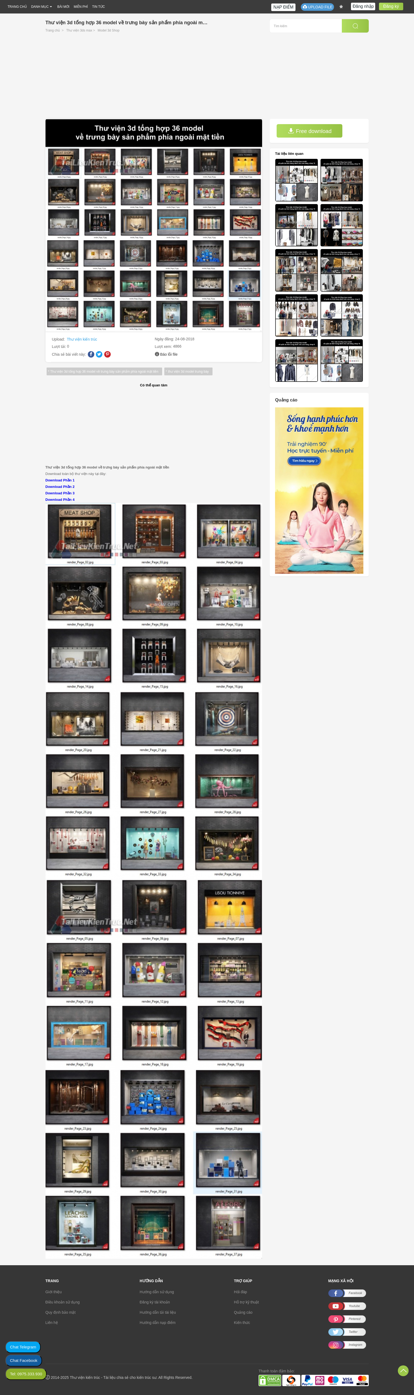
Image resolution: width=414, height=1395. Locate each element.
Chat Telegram (23, 1347)
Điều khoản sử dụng (63, 1302)
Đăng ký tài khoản (155, 1302)
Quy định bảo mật (61, 1312)
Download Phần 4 (60, 500)
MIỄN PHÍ (81, 7)
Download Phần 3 (60, 493)
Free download (310, 131)
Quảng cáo (243, 1312)
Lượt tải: (59, 346)
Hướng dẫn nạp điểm (158, 1322)
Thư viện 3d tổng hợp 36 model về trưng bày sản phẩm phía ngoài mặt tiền (104, 371)
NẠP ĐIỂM (283, 7)
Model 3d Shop (109, 30)
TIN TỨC (98, 7)
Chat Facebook (23, 1360)
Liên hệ (52, 1322)
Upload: (59, 339)
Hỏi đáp (240, 1292)
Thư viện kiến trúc (82, 339)
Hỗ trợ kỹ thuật (246, 1302)
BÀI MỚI (63, 7)
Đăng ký (391, 6)
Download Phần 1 (60, 480)
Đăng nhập (363, 6)
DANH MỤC (40, 7)
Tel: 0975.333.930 (26, 1374)
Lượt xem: (164, 346)
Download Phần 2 (60, 487)
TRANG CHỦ (17, 7)
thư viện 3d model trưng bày (188, 371)
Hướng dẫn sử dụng (157, 1292)
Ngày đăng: (165, 339)
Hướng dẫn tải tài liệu (158, 1312)
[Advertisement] (207, 78)
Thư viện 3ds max (79, 30)
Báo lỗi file (169, 354)
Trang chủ (53, 30)
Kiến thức (242, 1322)
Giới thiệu (54, 1292)
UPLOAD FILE (317, 7)
